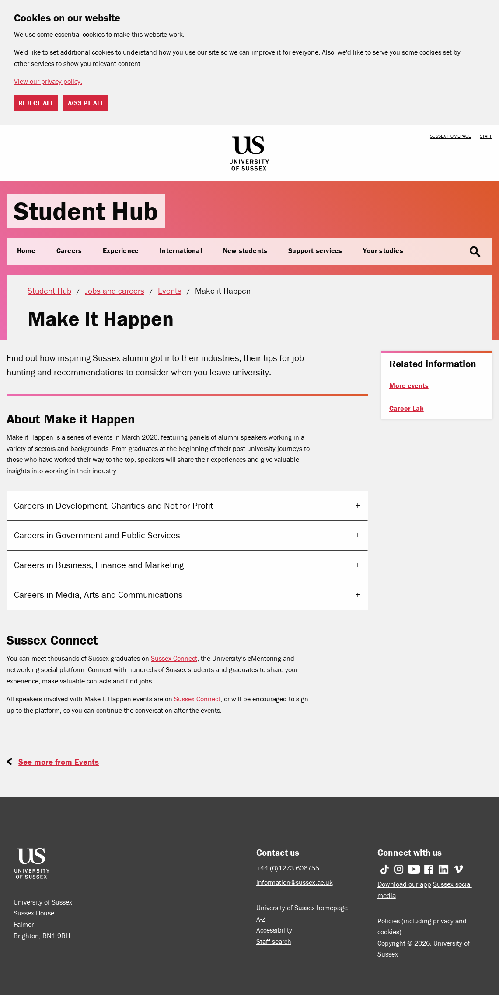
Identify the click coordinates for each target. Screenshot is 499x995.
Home (26, 250)
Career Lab (406, 408)
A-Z (260, 919)
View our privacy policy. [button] (48, 81)
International (181, 250)
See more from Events (58, 761)
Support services (315, 250)
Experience (121, 250)
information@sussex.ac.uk (294, 882)
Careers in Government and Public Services (97, 535)
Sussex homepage (450, 136)
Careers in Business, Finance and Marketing (99, 565)
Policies (388, 920)
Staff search (273, 941)
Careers (69, 250)
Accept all (86, 103)
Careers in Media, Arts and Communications (98, 594)
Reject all (36, 103)
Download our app (404, 884)
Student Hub (86, 210)
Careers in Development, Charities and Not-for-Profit (113, 505)
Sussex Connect (174, 658)
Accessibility (274, 930)
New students (245, 250)
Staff (486, 136)
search (475, 252)
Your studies (383, 250)
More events (409, 385)
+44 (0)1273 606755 (287, 867)
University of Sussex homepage (302, 907)
